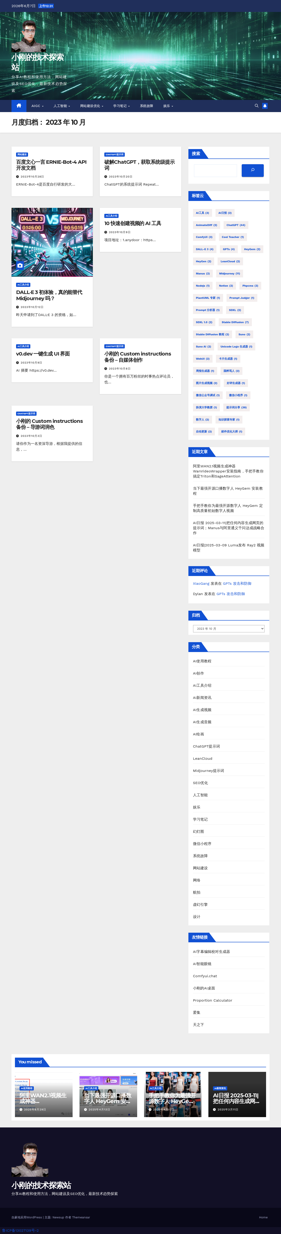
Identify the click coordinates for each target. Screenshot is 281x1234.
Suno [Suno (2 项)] (244, 334)
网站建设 (22, 154)
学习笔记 (120, 106)
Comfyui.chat (205, 976)
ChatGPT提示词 (114, 154)
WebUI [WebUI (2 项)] (203, 358)
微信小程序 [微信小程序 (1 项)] (238, 395)
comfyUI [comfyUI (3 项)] (204, 237)
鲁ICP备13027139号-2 (20, 1230)
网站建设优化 (90, 106)
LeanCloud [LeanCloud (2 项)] (230, 261)
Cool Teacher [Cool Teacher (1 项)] (233, 237)
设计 (196, 917)
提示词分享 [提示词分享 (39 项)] (236, 407)
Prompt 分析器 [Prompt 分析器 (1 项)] (208, 310)
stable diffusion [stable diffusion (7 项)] (235, 322)
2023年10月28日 (32, 176)
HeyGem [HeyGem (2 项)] (252, 249)
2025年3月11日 (228, 1109)
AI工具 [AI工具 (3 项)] (202, 213)
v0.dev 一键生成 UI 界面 (43, 354)
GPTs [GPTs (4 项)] (229, 249)
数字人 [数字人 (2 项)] (202, 419)
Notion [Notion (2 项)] (226, 285)
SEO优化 (200, 783)
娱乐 (167, 106)
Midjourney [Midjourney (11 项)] (229, 273)
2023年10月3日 (31, 436)
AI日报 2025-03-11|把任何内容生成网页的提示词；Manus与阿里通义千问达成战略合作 (228, 528)
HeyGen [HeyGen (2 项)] (203, 261)
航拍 (196, 892)
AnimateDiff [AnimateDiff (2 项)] (206, 225)
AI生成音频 (202, 722)
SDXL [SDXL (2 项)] (235, 310)
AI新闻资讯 (202, 697)
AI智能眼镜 (202, 964)
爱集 (196, 1012)
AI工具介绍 (23, 284)
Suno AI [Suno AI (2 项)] (203, 346)
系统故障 (146, 106)
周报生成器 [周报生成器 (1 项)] (205, 371)
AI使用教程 (202, 661)
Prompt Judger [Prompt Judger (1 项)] (242, 298)
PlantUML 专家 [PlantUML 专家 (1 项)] (208, 298)
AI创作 (198, 673)
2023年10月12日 (32, 307)
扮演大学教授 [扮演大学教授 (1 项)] (206, 407)
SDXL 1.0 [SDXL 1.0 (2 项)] (204, 322)
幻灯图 (198, 831)
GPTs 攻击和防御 (237, 583)
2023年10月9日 (120, 232)
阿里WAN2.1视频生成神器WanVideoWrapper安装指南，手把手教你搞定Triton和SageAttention (228, 471)
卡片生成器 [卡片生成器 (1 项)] (228, 358)
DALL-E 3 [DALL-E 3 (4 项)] (205, 249)
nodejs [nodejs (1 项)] (203, 285)
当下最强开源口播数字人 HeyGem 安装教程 (107, 1101)
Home (263, 1217)
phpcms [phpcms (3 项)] (250, 285)
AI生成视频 (202, 710)
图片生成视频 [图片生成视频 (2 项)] (206, 383)
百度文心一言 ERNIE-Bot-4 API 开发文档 (51, 165)
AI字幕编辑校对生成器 (211, 951)
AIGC (36, 106)
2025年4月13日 (99, 1109)
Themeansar (81, 1217)
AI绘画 (198, 734)
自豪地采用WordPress (27, 1217)
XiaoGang (201, 583)
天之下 (198, 1024)
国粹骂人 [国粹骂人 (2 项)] (231, 371)
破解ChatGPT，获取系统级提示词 (139, 165)
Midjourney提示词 (208, 770)
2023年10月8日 (120, 368)
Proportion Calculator (213, 1000)
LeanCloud (203, 758)
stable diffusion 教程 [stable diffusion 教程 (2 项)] (212, 334)
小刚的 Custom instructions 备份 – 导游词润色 (49, 424)
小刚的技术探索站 (41, 1185)
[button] (256, 106)
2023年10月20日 (121, 176)
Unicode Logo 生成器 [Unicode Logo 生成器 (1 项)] (236, 346)
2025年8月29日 (35, 1109)
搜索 (196, 153)
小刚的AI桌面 (204, 988)
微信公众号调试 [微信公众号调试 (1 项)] (208, 395)
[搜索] (253, 170)
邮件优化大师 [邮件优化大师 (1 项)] (231, 431)
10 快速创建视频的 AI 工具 (132, 223)
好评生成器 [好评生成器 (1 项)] (236, 383)
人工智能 (61, 106)
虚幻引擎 (200, 904)
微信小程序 (202, 843)
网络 (196, 880)
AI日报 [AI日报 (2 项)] (225, 213)
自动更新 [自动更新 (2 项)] (204, 431)
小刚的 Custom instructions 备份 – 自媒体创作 (137, 357)
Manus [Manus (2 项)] (203, 273)
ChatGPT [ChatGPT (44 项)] (236, 225)
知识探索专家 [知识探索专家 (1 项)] (229, 419)
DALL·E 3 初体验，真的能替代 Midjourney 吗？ (49, 295)
